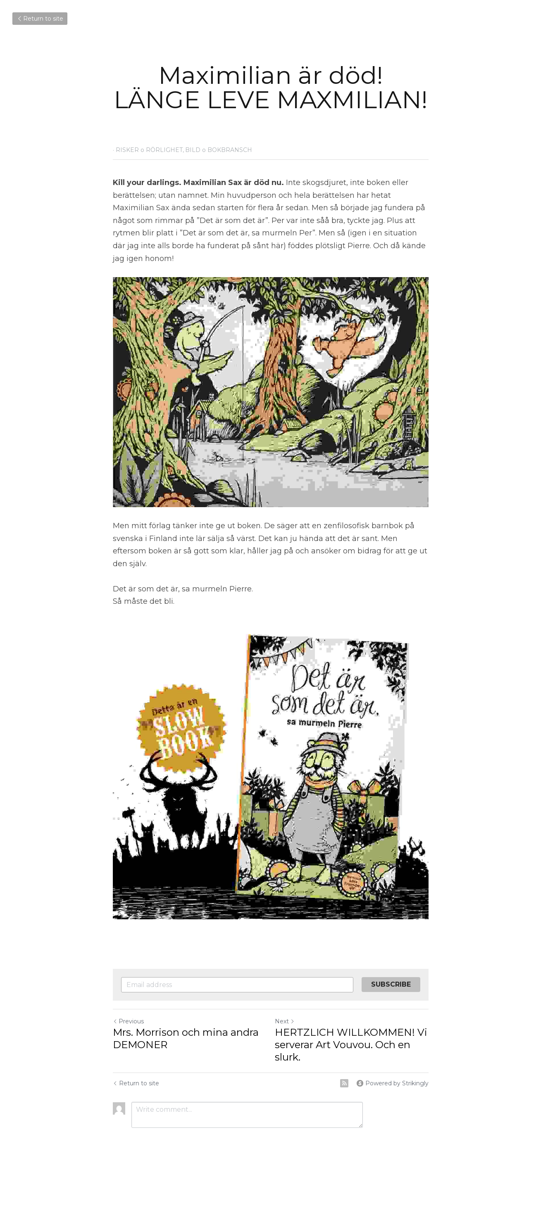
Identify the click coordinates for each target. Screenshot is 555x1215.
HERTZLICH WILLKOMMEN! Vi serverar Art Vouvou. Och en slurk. (358, 1041)
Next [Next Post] (292, 1018)
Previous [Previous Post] (128, 1018)
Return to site (40, 18)
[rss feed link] (358, 1080)
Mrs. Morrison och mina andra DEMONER (186, 1035)
